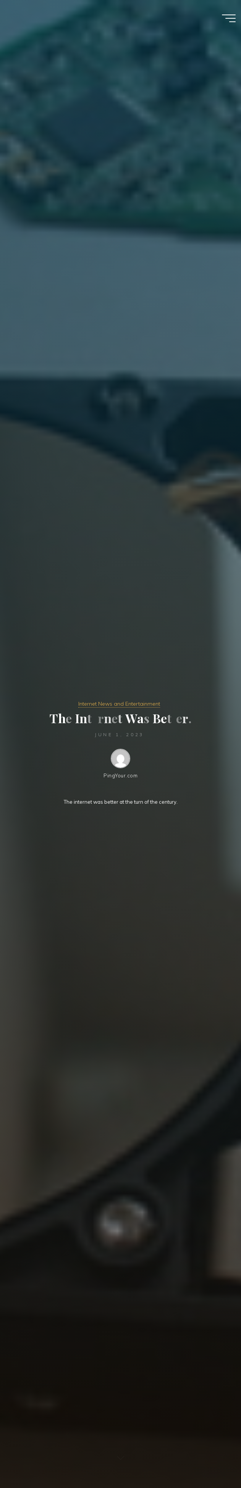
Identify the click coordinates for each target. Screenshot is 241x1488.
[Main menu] (229, 18)
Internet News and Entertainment (119, 703)
